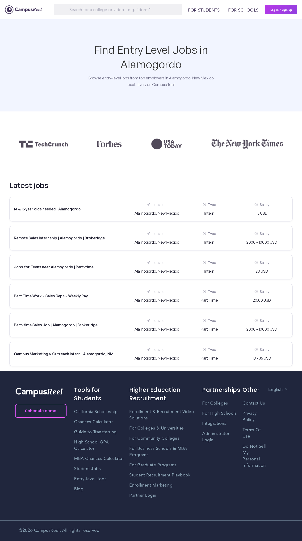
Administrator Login (216, 437)
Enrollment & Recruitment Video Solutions (161, 415)
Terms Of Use (252, 433)
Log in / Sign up (281, 10)
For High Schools (219, 413)
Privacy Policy (250, 416)
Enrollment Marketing (150, 485)
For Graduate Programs (152, 465)
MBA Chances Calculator (99, 459)
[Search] (118, 9)
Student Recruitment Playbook (159, 475)
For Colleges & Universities (156, 428)
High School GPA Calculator (91, 445)
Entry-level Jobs (90, 479)
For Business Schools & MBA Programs (158, 452)
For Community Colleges (154, 438)
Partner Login (142, 495)
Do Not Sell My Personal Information (254, 456)
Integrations (214, 424)
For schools (243, 10)
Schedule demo (41, 411)
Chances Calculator (93, 422)
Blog (78, 489)
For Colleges (215, 403)
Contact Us (254, 403)
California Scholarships (97, 412)
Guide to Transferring (95, 432)
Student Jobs (87, 469)
